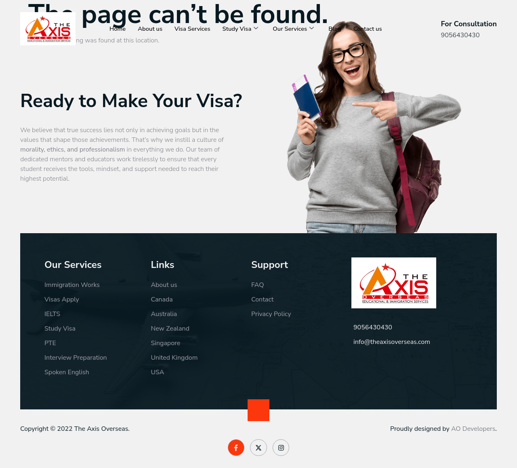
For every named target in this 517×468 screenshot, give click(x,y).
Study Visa (241, 29)
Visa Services (193, 29)
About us (150, 29)
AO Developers (473, 428)
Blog (336, 29)
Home (117, 29)
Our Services (295, 29)
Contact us (370, 29)
